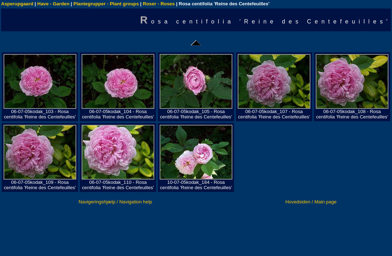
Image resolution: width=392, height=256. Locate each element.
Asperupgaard (17, 3)
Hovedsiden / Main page (311, 201)
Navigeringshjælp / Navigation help (115, 201)
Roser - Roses (159, 3)
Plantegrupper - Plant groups (106, 3)
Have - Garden (53, 3)
